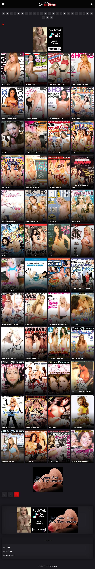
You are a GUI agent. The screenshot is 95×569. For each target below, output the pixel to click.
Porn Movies (9, 551)
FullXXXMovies (52, 566)
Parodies (7, 547)
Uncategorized (9, 555)
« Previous (4, 494)
